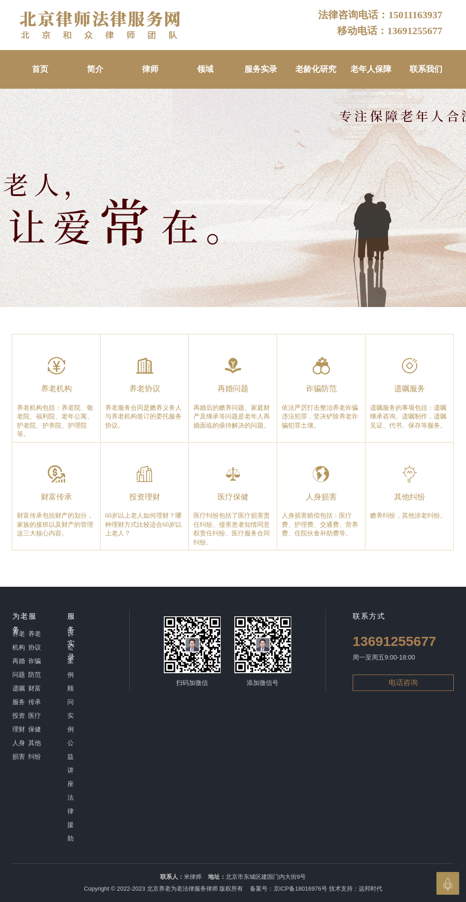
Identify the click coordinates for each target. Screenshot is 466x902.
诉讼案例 (70, 654)
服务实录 (260, 69)
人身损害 (18, 749)
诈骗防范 (34, 667)
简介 (95, 69)
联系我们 (426, 69)
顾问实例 (70, 709)
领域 (205, 69)
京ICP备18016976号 (301, 888)
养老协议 (34, 640)
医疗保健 (34, 722)
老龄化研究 (315, 69)
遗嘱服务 (18, 695)
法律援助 (70, 818)
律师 (150, 69)
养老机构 (18, 640)
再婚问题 (18, 667)
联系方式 (369, 616)
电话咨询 (403, 682)
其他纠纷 (34, 749)
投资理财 (18, 722)
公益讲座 (70, 763)
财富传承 (34, 695)
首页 (40, 69)
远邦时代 (370, 888)
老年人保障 (370, 69)
